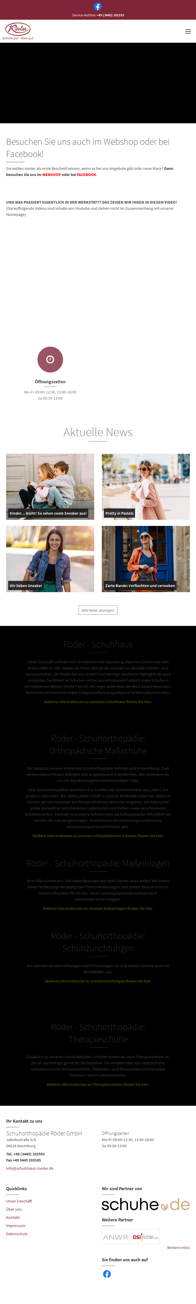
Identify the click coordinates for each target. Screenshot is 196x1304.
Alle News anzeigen (98, 613)
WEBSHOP (51, 174)
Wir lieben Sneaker (26, 586)
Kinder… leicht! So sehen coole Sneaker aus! (48, 514)
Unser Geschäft (19, 1200)
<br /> (77, 260)
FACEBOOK (86, 174)
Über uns (14, 1209)
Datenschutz (17, 1233)
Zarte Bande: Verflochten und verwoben (140, 586)
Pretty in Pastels (119, 514)
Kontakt (13, 1217)
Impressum (16, 1225)
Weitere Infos (178, 1247)
